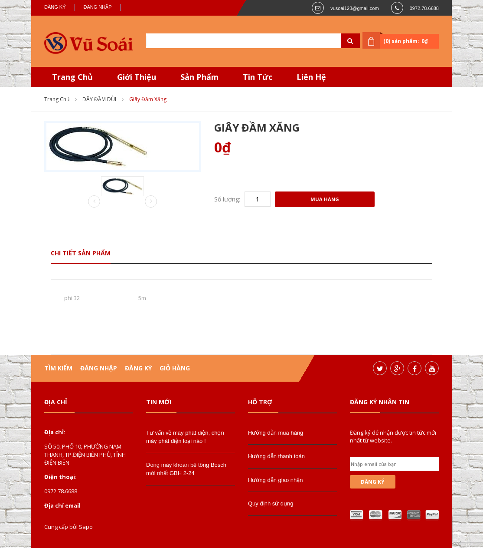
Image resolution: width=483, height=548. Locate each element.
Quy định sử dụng (271, 503)
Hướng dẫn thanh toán (276, 456)
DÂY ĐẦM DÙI (99, 99)
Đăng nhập (98, 7)
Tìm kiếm (58, 368)
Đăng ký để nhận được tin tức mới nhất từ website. (393, 436)
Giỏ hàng (175, 368)
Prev (94, 201)
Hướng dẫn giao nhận (275, 480)
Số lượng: (227, 199)
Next (151, 201)
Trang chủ (56, 99)
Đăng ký (55, 7)
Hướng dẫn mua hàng (275, 432)
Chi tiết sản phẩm (81, 253)
